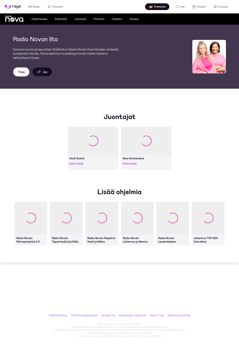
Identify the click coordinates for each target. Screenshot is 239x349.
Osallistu (117, 19)
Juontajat (80, 19)
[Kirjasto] (199, 6)
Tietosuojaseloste (84, 315)
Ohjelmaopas (39, 19)
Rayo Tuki (157, 315)
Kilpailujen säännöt (132, 315)
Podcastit (55, 7)
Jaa (42, 72)
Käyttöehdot (58, 315)
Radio (34, 7)
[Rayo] (95, 282)
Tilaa (21, 72)
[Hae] (180, 6)
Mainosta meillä (179, 315)
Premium (99, 19)
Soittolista (61, 19)
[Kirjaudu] (221, 6)
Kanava (134, 19)
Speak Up (108, 315)
